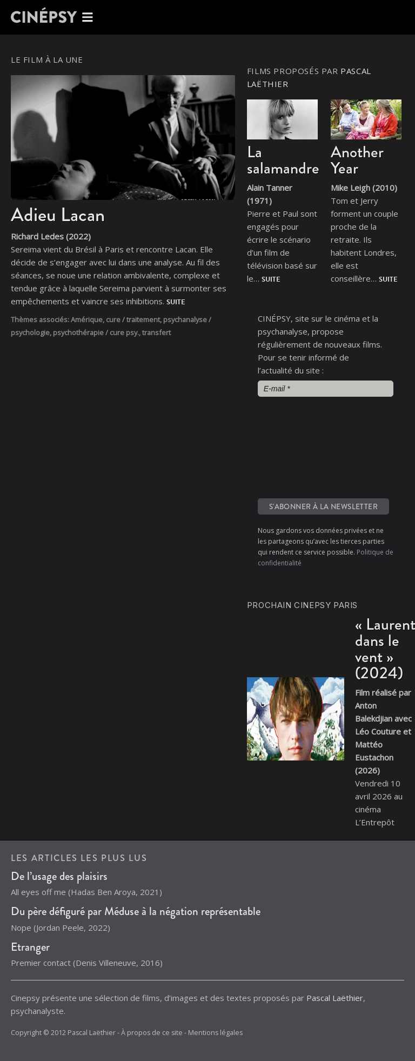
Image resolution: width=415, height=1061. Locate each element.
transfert (156, 332)
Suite (175, 302)
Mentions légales (215, 1032)
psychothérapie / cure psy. (96, 332)
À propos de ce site (152, 1032)
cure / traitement (133, 319)
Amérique (87, 319)
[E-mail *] (325, 389)
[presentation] (302, 446)
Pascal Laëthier (334, 997)
